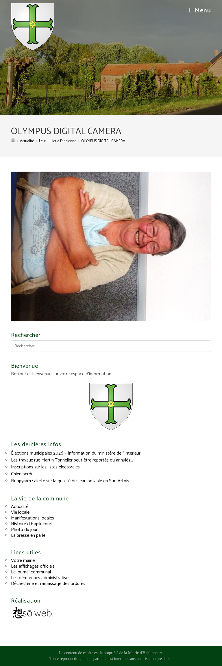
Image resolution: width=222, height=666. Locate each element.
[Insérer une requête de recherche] (111, 346)
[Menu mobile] (200, 10)
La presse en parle (28, 535)
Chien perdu (22, 474)
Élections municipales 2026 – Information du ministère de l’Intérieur (75, 453)
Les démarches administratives (41, 578)
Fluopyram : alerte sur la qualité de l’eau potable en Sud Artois (70, 481)
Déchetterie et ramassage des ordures (48, 584)
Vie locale (20, 512)
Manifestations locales (32, 518)
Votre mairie (23, 560)
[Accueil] (13, 141)
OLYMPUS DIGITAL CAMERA (103, 141)
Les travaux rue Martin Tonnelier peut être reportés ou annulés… (72, 460)
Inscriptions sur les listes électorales (45, 467)
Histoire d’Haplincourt (32, 524)
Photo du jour (24, 530)
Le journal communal (31, 572)
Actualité (19, 507)
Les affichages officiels (33, 566)
